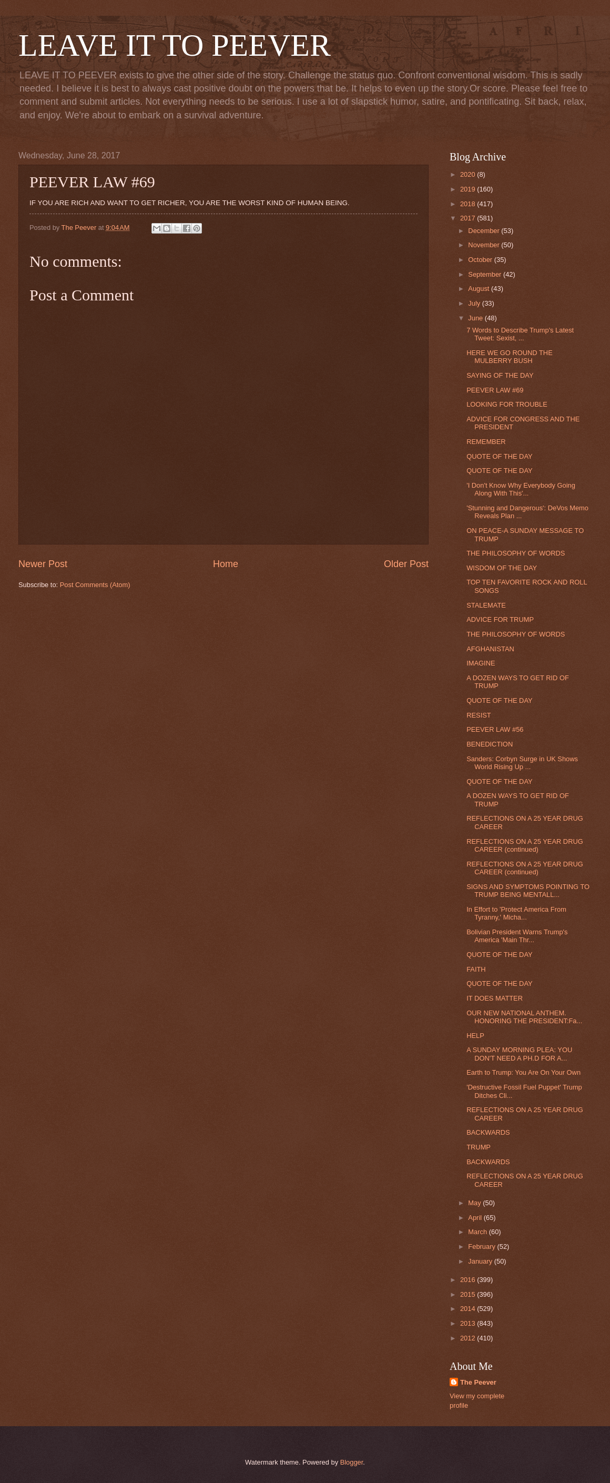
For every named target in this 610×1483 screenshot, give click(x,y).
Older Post (406, 564)
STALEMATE (486, 605)
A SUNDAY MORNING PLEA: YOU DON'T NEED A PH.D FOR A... (519, 1054)
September (485, 274)
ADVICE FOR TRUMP (500, 619)
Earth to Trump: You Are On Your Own (523, 1072)
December (484, 231)
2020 (468, 174)
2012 (468, 1338)
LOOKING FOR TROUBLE (506, 404)
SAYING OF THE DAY (499, 375)
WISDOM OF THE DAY (501, 568)
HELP (475, 1036)
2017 (468, 218)
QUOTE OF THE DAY (499, 456)
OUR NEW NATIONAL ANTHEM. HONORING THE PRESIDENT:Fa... (524, 1017)
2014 (468, 1309)
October (481, 260)
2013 (468, 1323)
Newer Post (42, 564)
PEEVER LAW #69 (494, 390)
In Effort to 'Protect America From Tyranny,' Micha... (516, 913)
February (482, 1246)
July (475, 303)
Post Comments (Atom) (95, 585)
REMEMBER (485, 442)
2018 (468, 204)
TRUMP (478, 1147)
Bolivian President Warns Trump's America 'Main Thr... (516, 936)
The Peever (478, 1382)
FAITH (475, 969)
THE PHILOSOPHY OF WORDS (515, 553)
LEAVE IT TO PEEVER (174, 45)
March (478, 1232)
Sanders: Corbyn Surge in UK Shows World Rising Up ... (522, 763)
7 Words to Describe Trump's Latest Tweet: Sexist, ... (520, 334)
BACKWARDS (488, 1132)
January (481, 1261)
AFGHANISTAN (490, 649)
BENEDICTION (489, 744)
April (475, 1218)
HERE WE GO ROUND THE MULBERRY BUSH (509, 357)
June (476, 318)
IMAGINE (480, 663)
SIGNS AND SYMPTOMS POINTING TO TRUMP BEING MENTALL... (527, 891)
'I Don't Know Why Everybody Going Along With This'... (520, 489)
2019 (468, 189)
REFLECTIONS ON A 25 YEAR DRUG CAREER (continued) (524, 845)
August (479, 288)
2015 (468, 1294)
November (484, 245)
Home (225, 564)
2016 (468, 1280)
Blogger (351, 1462)
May (475, 1203)
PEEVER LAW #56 (494, 729)
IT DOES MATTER (494, 998)
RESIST (478, 715)
